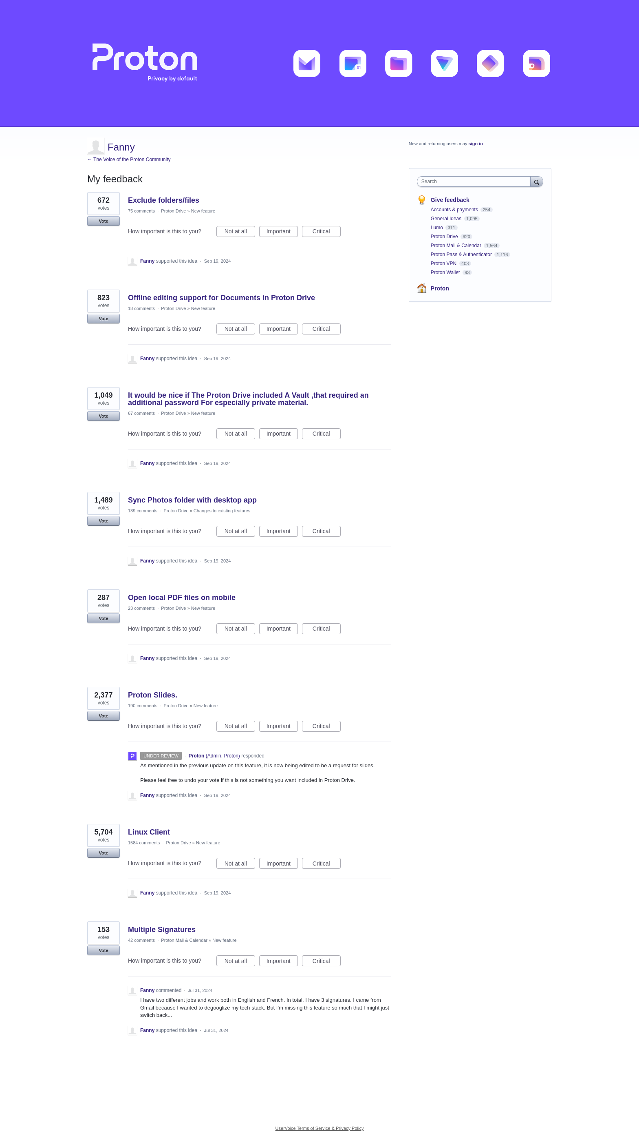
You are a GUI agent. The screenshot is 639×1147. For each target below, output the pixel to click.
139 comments (142, 510)
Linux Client (149, 832)
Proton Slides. (152, 695)
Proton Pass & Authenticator (462, 254)
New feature (203, 210)
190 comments (142, 705)
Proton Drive (173, 210)
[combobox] (476, 181)
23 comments (141, 608)
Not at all (240, 232)
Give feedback (450, 200)
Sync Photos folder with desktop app (192, 500)
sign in (476, 143)
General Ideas (447, 218)
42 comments (141, 940)
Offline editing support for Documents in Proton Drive (221, 298)
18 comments (141, 308)
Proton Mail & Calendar (184, 940)
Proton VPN (444, 263)
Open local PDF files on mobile (182, 597)
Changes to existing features (222, 510)
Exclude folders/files (163, 200)
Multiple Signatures (162, 930)
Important (282, 232)
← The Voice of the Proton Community (129, 159)
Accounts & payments (455, 210)
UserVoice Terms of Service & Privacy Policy (319, 1128)
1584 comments (144, 842)
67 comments (141, 413)
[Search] (536, 181)
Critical (327, 232)
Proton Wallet (446, 272)
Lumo (437, 227)
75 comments (141, 210)
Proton (440, 288)
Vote (103, 221)
